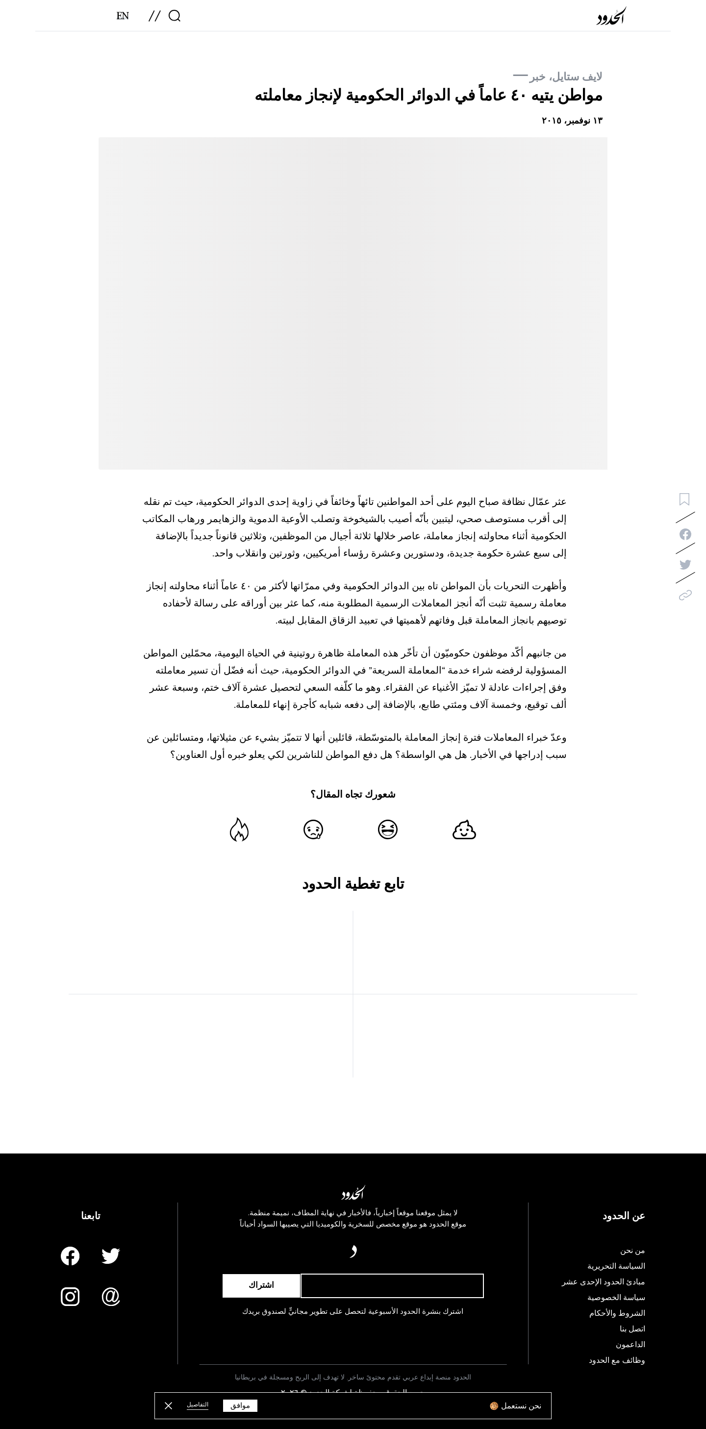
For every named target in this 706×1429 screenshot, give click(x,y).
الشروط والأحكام (617, 1313)
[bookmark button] (684, 499)
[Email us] (110, 1296)
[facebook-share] (685, 534)
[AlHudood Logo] (613, 18)
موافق (240, 1405)
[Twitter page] (110, 1256)
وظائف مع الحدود (617, 1360)
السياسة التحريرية (616, 1266)
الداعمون (630, 1345)
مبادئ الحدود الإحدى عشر (603, 1282)
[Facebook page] (70, 1256)
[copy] (685, 595)
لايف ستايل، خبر (566, 77)
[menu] (155, 19)
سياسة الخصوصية (616, 1298)
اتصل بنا (632, 1329)
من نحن (632, 1250)
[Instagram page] (70, 1296)
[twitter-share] (685, 565)
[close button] (168, 1405)
